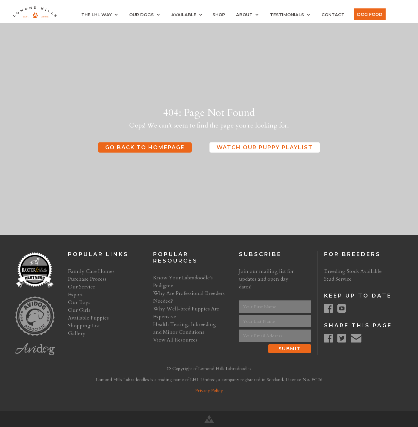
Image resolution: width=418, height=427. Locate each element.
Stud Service (338, 279)
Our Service (81, 286)
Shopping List (84, 325)
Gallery (76, 333)
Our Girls (79, 310)
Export (75, 294)
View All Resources (175, 339)
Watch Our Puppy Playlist (265, 147)
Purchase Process (87, 279)
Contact (333, 14)
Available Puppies (88, 317)
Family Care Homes (91, 271)
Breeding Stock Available (353, 271)
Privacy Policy (209, 391)
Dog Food (369, 14)
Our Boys (79, 302)
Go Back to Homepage (145, 147)
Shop (218, 14)
